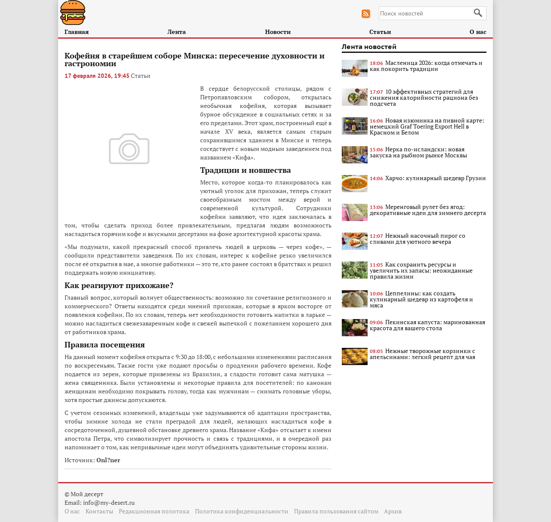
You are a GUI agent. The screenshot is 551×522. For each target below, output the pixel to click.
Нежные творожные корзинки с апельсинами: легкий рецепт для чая (422, 354)
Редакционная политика (154, 511)
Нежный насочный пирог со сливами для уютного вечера (417, 238)
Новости (278, 32)
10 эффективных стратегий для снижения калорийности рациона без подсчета (424, 97)
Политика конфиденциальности (241, 511)
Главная (77, 32)
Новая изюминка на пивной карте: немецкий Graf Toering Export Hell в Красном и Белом (427, 126)
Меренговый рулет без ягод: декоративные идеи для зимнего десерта (428, 210)
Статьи (380, 32)
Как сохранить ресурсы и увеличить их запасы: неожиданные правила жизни (421, 270)
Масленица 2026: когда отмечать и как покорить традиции (426, 65)
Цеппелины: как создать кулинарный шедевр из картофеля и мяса (421, 299)
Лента (176, 32)
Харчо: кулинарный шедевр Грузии (435, 178)
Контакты (99, 511)
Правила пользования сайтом (336, 511)
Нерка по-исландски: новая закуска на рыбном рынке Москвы (418, 152)
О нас (478, 32)
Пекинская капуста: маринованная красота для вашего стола (427, 325)
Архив (393, 511)
